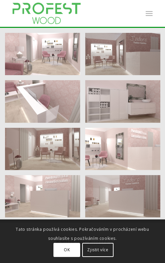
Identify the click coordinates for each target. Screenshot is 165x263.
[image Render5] (45, 103)
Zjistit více (97, 250)
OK (67, 250)
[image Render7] (45, 151)
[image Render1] (45, 56)
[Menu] (149, 13)
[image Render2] (45, 198)
